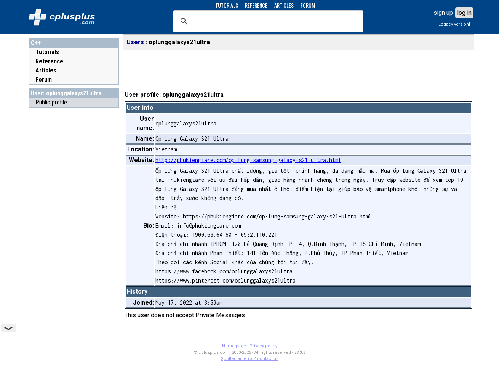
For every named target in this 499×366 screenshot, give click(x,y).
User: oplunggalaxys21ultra (66, 93)
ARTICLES (284, 5)
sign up (443, 12)
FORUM (308, 5)
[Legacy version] (453, 24)
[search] (267, 21)
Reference (49, 61)
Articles (45, 70)
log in (464, 12)
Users (135, 42)
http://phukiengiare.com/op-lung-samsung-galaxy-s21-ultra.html (248, 160)
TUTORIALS (226, 5)
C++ (36, 43)
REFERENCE (256, 5)
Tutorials (47, 52)
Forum (43, 79)
